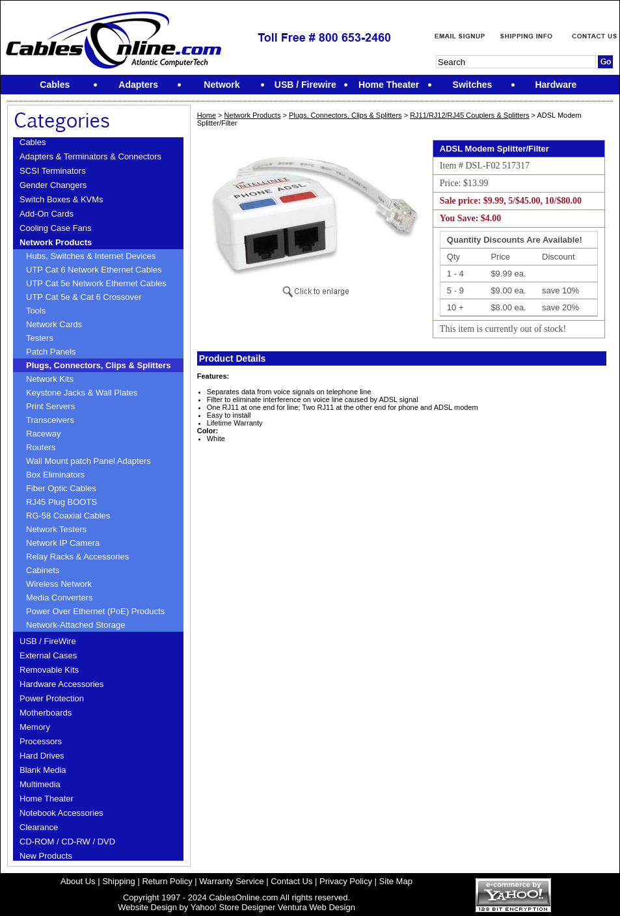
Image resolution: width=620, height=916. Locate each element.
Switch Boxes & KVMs (61, 199)
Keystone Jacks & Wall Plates (81, 392)
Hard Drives (42, 756)
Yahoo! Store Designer (233, 907)
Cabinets (42, 570)
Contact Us (291, 881)
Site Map (395, 881)
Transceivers (50, 420)
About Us (78, 881)
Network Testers (56, 529)
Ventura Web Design (316, 907)
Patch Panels (51, 352)
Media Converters (59, 597)
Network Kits (50, 379)
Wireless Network (59, 584)
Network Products (56, 242)
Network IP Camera (63, 543)
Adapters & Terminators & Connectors (90, 156)
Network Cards (54, 324)
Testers (39, 338)
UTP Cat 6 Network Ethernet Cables (94, 270)
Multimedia (40, 784)
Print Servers (50, 406)
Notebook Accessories (61, 813)
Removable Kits (49, 670)
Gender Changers (53, 185)
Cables (33, 142)
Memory (35, 727)
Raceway (43, 433)
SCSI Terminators (53, 171)
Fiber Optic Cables (61, 488)
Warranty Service (231, 881)
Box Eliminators (55, 474)
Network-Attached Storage (75, 625)
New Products (46, 856)
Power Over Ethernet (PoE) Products (95, 611)
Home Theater (47, 798)
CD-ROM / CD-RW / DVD (67, 841)
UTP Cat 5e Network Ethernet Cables (96, 283)
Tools (36, 311)
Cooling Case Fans (56, 228)
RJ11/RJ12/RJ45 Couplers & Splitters (469, 115)
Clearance (39, 827)
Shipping (118, 881)
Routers (41, 447)
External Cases (48, 655)
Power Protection (52, 698)
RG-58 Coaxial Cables (68, 515)
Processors (41, 741)
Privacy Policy (345, 881)
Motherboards (46, 713)
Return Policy (167, 881)
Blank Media (43, 770)
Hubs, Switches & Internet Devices (90, 256)
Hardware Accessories (61, 684)
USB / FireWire (48, 641)
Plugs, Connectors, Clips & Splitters (98, 365)
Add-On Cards (47, 214)
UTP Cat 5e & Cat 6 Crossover (84, 297)
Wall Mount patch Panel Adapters (88, 461)
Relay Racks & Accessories (77, 556)
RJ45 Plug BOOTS (61, 502)
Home (206, 115)
